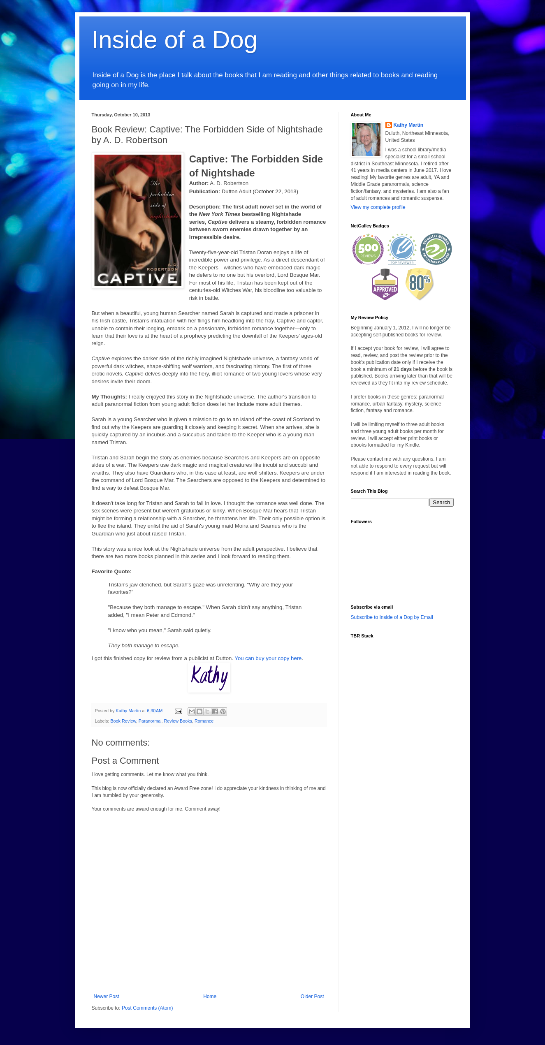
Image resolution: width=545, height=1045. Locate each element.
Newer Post (106, 996)
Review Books (178, 720)
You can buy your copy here (267, 658)
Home (209, 996)
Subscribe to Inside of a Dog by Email (392, 617)
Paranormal (150, 720)
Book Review (123, 720)
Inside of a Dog (175, 39)
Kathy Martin (409, 125)
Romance (204, 720)
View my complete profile (378, 207)
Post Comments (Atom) (147, 1008)
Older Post (312, 996)
